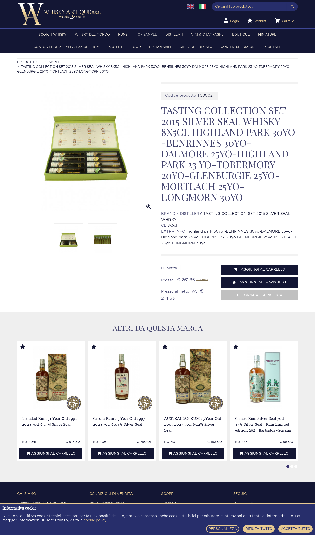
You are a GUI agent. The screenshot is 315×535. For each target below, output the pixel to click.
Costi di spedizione (239, 47)
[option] (85, 147)
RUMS (122, 34)
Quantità (169, 268)
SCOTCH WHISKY (52, 34)
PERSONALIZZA (223, 529)
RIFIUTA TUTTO (258, 529)
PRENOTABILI (160, 47)
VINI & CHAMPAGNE (207, 34)
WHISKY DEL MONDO (92, 34)
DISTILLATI (174, 34)
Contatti (273, 47)
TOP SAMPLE (146, 34)
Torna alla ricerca (259, 295)
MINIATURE (267, 34)
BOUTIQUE (241, 34)
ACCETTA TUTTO (295, 529)
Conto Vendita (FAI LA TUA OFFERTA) (67, 47)
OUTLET (115, 47)
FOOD (136, 47)
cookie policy (95, 520)
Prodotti (25, 62)
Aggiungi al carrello (259, 269)
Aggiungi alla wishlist (259, 282)
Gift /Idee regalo (195, 47)
